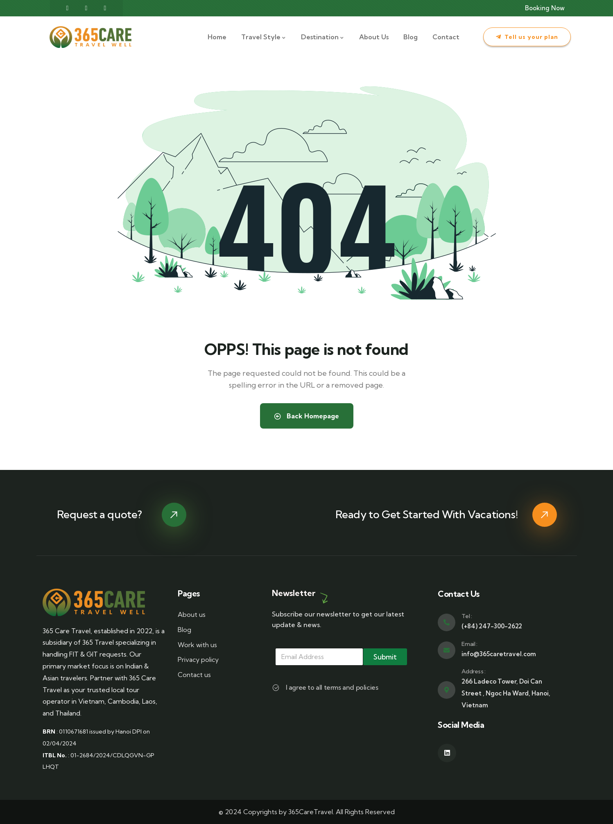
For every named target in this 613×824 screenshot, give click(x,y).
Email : (469, 644)
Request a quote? (99, 514)
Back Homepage (306, 416)
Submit (385, 656)
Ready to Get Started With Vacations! (426, 514)
